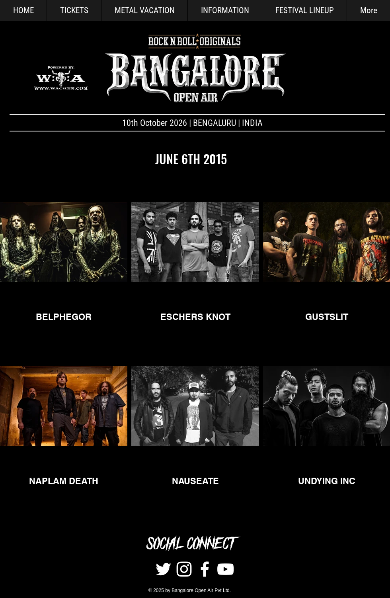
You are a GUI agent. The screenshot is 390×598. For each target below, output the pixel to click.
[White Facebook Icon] (205, 569)
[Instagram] (184, 569)
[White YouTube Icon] (225, 569)
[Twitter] (163, 569)
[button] (224, 10)
